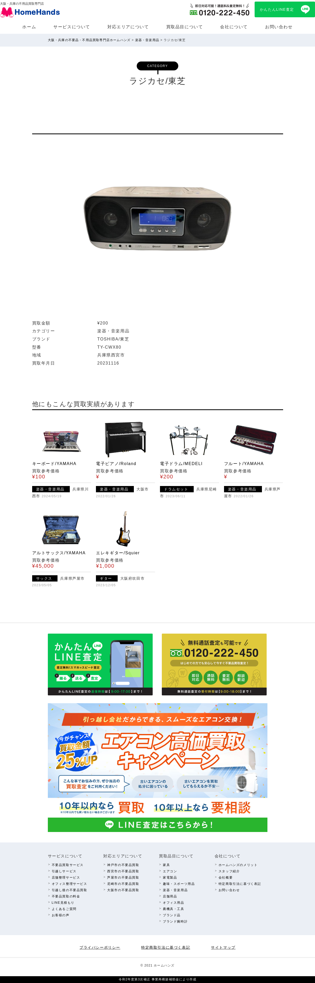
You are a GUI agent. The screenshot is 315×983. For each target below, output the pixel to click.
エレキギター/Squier (118, 553)
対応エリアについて (128, 27)
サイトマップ (223, 947)
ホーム (29, 27)
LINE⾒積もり (63, 902)
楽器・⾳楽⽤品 (175, 890)
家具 (166, 865)
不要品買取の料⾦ (66, 896)
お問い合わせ (279, 27)
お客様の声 (61, 915)
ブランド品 (172, 915)
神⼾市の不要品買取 (123, 865)
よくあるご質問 (64, 909)
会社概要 (226, 877)
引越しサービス (64, 871)
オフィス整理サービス (69, 884)
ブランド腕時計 (175, 921)
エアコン (170, 871)
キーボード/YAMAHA (54, 463)
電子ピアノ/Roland (116, 463)
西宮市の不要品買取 (123, 871)
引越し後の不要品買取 (69, 890)
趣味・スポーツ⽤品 (179, 884)
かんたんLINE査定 (277, 9)
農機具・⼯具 (173, 909)
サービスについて (71, 27)
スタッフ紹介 (229, 871)
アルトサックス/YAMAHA (59, 553)
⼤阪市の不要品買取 (123, 890)
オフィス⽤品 (173, 902)
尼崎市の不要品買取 (123, 884)
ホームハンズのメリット (238, 865)
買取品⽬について (184, 27)
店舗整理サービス (66, 877)
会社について (234, 27)
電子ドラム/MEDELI (181, 463)
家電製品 (170, 877)
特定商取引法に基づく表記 (240, 884)
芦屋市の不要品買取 (123, 877)
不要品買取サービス (68, 865)
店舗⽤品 (170, 896)
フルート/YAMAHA (244, 463)
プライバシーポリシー (99, 947)
